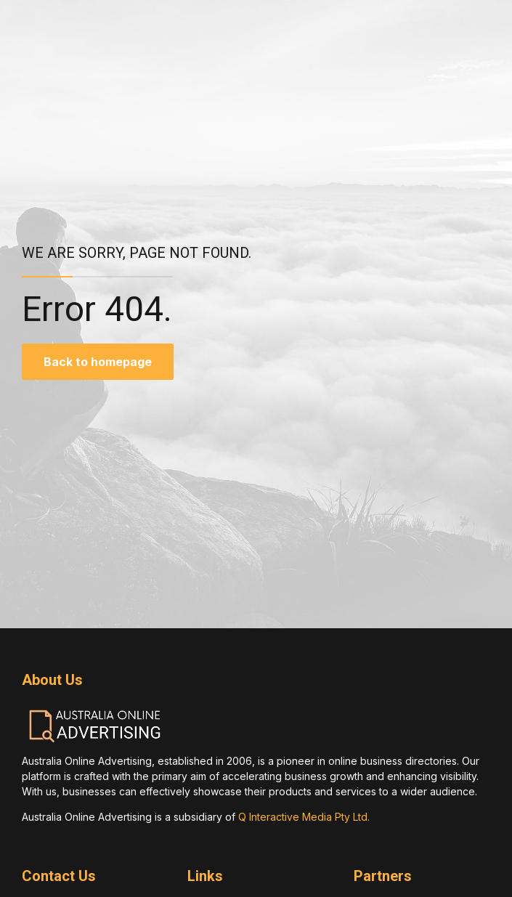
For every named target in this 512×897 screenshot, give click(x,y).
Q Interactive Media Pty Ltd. (304, 817)
